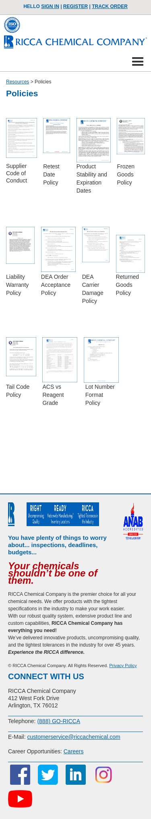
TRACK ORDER (110, 6)
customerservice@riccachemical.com (73, 737)
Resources (17, 82)
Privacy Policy (123, 665)
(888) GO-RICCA (58, 721)
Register (75, 6)
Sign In (50, 6)
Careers (74, 751)
